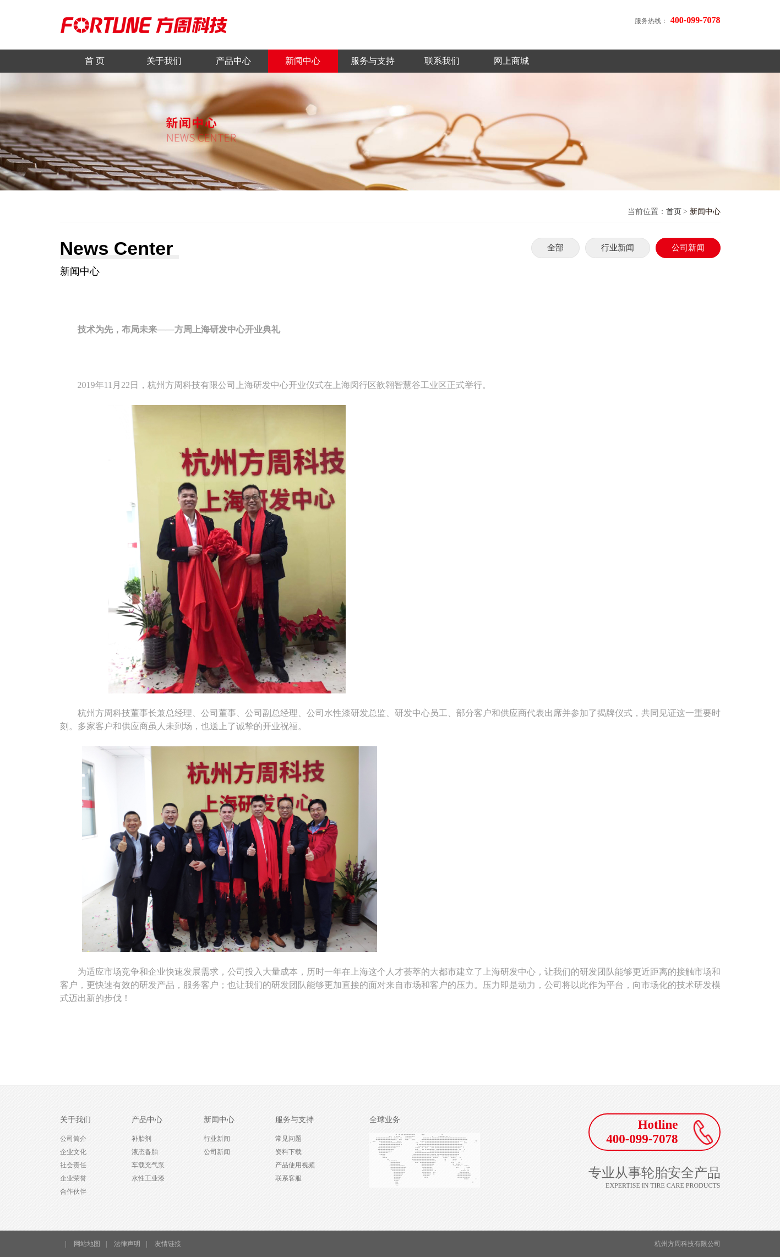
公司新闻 (688, 247)
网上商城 (511, 60)
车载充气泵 (148, 1165)
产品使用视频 (295, 1165)
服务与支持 (373, 60)
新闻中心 (302, 60)
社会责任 (73, 1165)
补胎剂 (141, 1139)
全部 (555, 247)
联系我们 (442, 60)
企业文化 (73, 1152)
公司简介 (73, 1139)
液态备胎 (145, 1152)
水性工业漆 (148, 1178)
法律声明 (127, 1244)
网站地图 (87, 1244)
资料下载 (288, 1152)
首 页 (95, 60)
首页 (673, 211)
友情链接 (168, 1244)
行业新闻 (617, 247)
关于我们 (164, 60)
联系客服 (288, 1178)
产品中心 (233, 60)
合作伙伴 (73, 1191)
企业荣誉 (73, 1178)
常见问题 (288, 1139)
